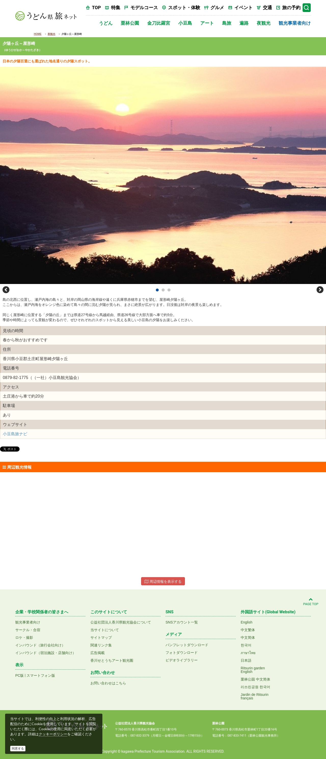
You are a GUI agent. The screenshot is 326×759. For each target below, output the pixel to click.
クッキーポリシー (53, 734)
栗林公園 (130, 23)
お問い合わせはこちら (108, 683)
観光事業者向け (295, 23)
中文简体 (248, 637)
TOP (96, 7)
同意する (18, 748)
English (246, 622)
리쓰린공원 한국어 (255, 687)
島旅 (226, 23)
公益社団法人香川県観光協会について (120, 622)
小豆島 (185, 23)
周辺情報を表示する (163, 581)
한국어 (246, 645)
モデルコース (144, 7)
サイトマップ (101, 637)
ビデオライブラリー (182, 660)
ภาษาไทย (248, 653)
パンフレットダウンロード (187, 645)
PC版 (19, 675)
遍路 (244, 23)
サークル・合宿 (27, 630)
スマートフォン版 (40, 675)
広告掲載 (97, 653)
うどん (106, 23)
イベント (243, 7)
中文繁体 (248, 630)
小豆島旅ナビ (15, 434)
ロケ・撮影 (24, 637)
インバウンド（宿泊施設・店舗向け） (45, 653)
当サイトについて (104, 630)
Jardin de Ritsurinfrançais (254, 696)
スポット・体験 (184, 7)
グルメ (217, 7)
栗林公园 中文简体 (255, 679)
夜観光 (263, 23)
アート (207, 23)
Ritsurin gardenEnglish (253, 670)
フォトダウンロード (182, 652)
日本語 (246, 660)
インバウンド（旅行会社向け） (40, 645)
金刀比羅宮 (158, 23)
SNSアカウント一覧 (182, 622)
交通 (267, 7)
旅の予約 (291, 7)
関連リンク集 (101, 645)
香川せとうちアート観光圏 (111, 660)
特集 (115, 7)
